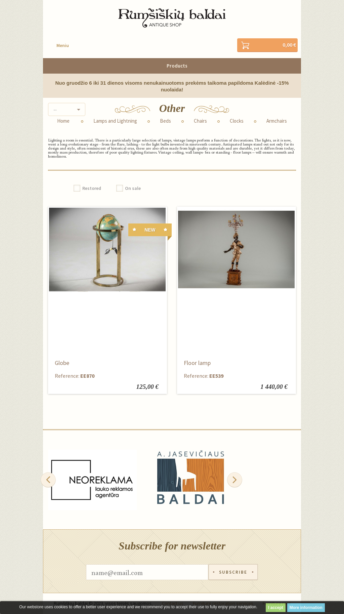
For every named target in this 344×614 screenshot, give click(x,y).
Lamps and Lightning (115, 121)
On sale (133, 188)
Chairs (200, 121)
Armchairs (276, 121)
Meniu (62, 45)
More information (306, 607)
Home (63, 121)
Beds (165, 121)
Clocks (237, 121)
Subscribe (233, 572)
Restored (91, 188)
